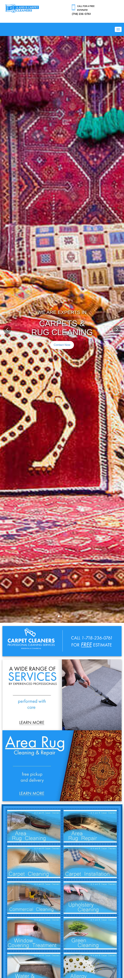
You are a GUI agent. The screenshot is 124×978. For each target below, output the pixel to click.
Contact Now (62, 344)
